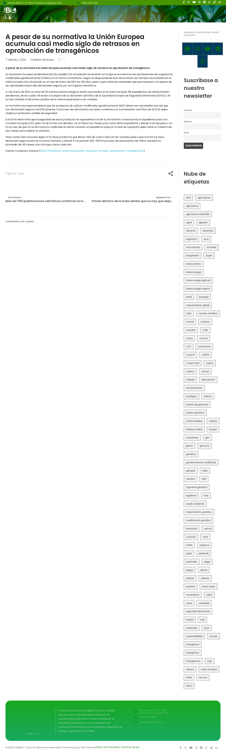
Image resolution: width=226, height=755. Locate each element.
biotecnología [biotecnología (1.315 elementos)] (193, 272)
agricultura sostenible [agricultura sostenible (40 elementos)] (198, 214)
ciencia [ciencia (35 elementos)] (203, 338)
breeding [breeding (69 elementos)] (203, 297)
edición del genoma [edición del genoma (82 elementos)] (197, 404)
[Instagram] (197, 49)
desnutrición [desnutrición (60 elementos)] (208, 379)
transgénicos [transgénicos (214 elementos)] (193, 661)
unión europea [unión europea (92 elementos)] (209, 669)
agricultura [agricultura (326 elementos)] (192, 206)
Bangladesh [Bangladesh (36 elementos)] (192, 255)
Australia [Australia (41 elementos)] (211, 247)
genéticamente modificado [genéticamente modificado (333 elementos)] (201, 462)
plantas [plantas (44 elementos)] (190, 578)
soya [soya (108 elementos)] (206, 628)
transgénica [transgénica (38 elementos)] (192, 644)
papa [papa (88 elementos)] (189, 553)
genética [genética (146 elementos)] (191, 454)
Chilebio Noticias (42, 60)
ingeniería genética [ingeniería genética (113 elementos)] (196, 487)
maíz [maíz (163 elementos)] (205, 495)
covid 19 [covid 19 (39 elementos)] (190, 354)
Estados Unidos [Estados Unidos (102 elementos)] (194, 429)
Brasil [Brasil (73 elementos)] (189, 297)
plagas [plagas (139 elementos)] (189, 570)
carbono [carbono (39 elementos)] (205, 321)
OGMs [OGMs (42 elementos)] (189, 545)
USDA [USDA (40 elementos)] (189, 677)
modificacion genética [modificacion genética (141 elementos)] (198, 520)
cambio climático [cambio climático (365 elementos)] (208, 313)
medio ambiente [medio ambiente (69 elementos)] (195, 503)
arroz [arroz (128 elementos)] (206, 239)
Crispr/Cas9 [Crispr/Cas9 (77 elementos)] (192, 363)
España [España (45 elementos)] (213, 421)
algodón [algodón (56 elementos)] (203, 222)
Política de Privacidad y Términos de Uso (117, 747)
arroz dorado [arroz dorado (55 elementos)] (193, 247)
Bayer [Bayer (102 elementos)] (209, 255)
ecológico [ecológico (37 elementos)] (191, 396)
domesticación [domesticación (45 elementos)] (194, 388)
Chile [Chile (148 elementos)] (205, 330)
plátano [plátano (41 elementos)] (205, 578)
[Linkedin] (218, 49)
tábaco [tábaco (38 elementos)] (190, 669)
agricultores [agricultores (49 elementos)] (204, 197)
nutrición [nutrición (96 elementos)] (191, 537)
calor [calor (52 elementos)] (189, 313)
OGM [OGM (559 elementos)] (205, 537)
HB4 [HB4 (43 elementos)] (204, 478)
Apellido (188, 121)
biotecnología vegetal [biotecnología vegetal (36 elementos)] (198, 288)
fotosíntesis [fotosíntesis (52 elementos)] (192, 437)
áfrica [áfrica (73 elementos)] (189, 685)
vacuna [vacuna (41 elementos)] (203, 677)
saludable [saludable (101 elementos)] (204, 603)
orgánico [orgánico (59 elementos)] (204, 545)
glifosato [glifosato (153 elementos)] (190, 470)
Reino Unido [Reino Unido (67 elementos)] (208, 586)
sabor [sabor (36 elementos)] (209, 594)
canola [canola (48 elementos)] (190, 321)
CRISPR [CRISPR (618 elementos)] (205, 354)
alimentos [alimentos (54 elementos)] (208, 230)
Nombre (188, 110)
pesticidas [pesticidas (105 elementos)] (191, 561)
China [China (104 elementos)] (189, 338)
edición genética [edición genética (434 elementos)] (195, 412)
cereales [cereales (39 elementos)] (191, 330)
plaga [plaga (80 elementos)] (207, 561)
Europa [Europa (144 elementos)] (213, 429)
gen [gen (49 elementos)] (207, 437)
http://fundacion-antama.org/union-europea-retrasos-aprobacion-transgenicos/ (91, 151)
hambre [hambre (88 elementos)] (190, 478)
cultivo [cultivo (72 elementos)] (209, 363)
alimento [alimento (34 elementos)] (191, 230)
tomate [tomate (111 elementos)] (214, 636)
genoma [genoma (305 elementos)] (204, 445)
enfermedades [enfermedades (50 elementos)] (194, 421)
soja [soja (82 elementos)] (202, 619)
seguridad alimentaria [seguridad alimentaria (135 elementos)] (198, 611)
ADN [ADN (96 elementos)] (188, 197)
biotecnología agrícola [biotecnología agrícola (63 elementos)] (198, 280)
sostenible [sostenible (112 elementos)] (191, 628)
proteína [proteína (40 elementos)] (190, 586)
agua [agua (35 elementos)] (189, 222)
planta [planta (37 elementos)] (203, 570)
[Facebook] (187, 49)
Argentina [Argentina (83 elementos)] (191, 239)
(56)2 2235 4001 (90, 2)
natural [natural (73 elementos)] (208, 528)
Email (186, 132)
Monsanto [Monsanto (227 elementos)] (191, 528)
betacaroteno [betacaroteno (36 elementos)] (193, 263)
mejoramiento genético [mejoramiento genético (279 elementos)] (199, 512)
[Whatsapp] (202, 61)
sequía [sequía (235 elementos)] (189, 619)
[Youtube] (208, 49)
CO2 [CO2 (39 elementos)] (188, 346)
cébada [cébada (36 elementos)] (190, 379)
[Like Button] (59, 59)
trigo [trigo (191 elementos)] (209, 661)
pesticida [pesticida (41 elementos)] (204, 553)
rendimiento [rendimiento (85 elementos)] (192, 594)
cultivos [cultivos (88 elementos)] (190, 371)
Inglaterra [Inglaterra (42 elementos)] (191, 495)
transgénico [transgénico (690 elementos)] (192, 652)
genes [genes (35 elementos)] (189, 445)
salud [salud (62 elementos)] (189, 603)
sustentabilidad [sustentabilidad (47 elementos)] (194, 636)
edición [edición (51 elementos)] (208, 396)
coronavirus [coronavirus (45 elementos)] (204, 346)
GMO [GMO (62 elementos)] (205, 470)
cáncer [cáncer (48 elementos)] (205, 371)
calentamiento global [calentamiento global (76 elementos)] (197, 305)
